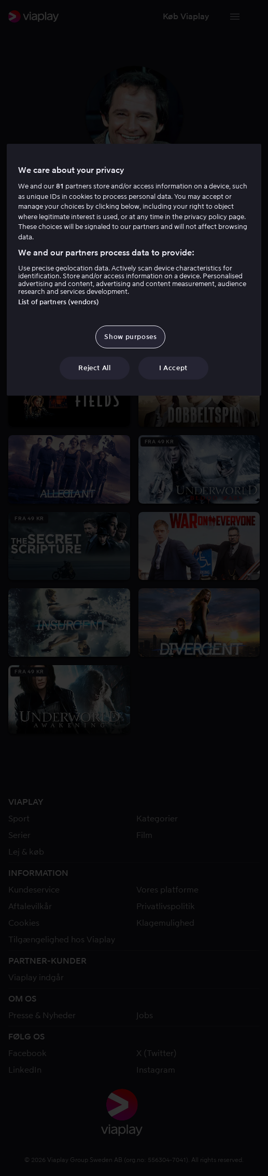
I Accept (173, 368)
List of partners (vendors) (58, 302)
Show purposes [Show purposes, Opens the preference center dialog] (130, 337)
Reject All (94, 368)
